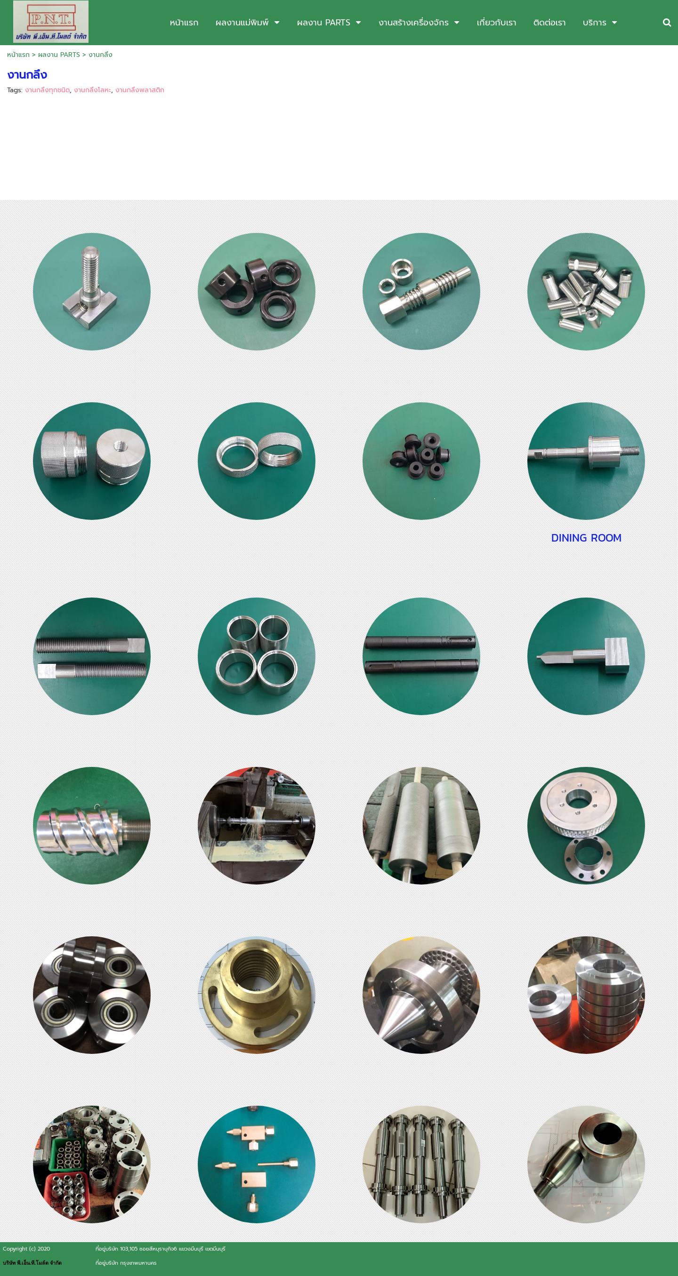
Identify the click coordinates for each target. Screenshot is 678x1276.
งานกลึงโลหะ (92, 90)
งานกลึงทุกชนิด (47, 90)
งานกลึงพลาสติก (139, 90)
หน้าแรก (18, 55)
